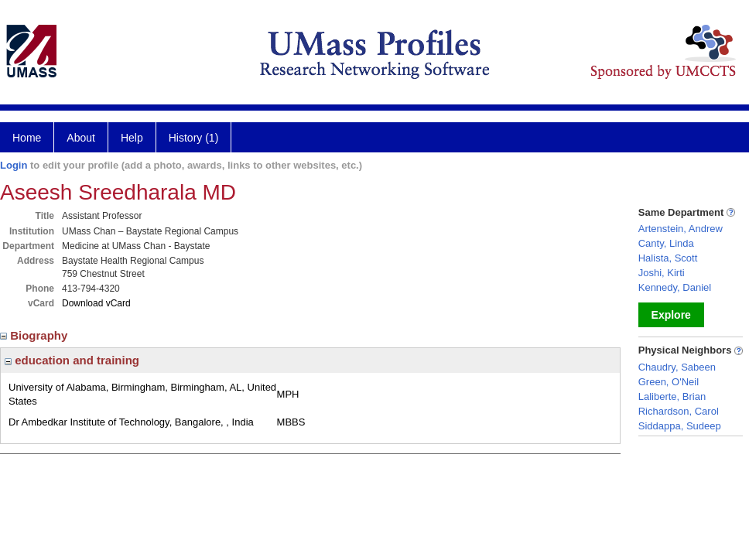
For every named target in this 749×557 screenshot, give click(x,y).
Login (13, 165)
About (81, 138)
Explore (671, 315)
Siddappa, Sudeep (679, 426)
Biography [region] (35, 335)
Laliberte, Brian (672, 396)
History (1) (194, 138)
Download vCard (96, 303)
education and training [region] (72, 360)
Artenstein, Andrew (680, 228)
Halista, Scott (668, 258)
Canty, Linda (666, 243)
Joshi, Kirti (661, 272)
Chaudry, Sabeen (677, 367)
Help (132, 138)
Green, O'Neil (668, 382)
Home (26, 138)
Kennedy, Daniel (674, 287)
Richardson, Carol (678, 411)
